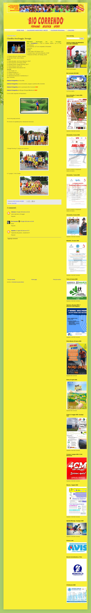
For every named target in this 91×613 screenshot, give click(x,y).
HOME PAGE (20, 30)
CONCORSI (71, 30)
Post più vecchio (57, 279)
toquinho (13, 230)
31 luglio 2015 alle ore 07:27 (22, 230)
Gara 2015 (14, 203)
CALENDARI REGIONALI (58, 30)
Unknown (13, 212)
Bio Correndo (14, 221)
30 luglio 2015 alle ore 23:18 (23, 212)
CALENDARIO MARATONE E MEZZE (37, 30)
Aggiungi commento (13, 238)
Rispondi (13, 216)
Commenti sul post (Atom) (18, 282)
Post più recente (11, 279)
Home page (34, 279)
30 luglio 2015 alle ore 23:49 (27, 221)
